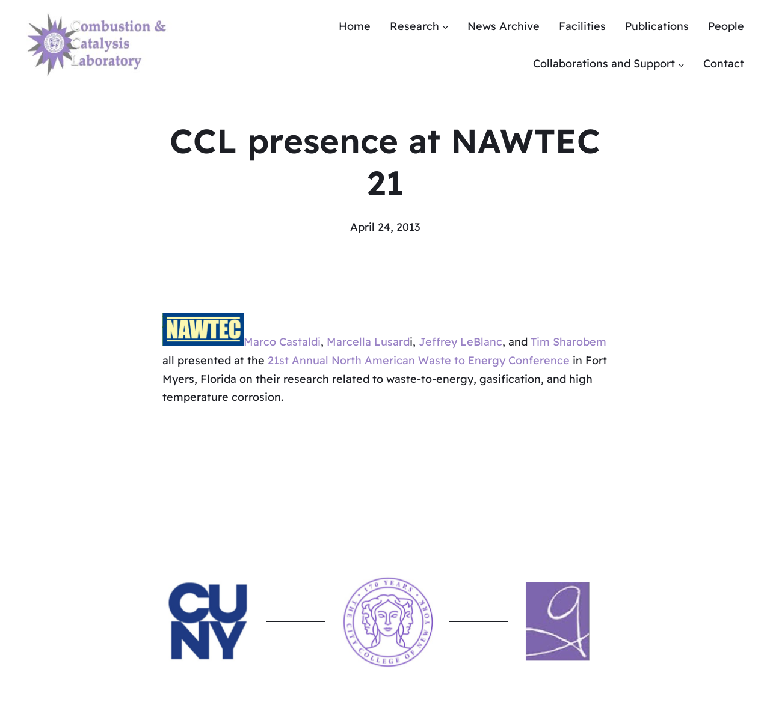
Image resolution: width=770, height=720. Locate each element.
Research (414, 26)
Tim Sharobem (568, 342)
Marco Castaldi (282, 342)
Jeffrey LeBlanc (460, 342)
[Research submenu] (445, 26)
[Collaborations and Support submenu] (681, 64)
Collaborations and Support (604, 63)
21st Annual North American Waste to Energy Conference (419, 360)
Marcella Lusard (368, 342)
